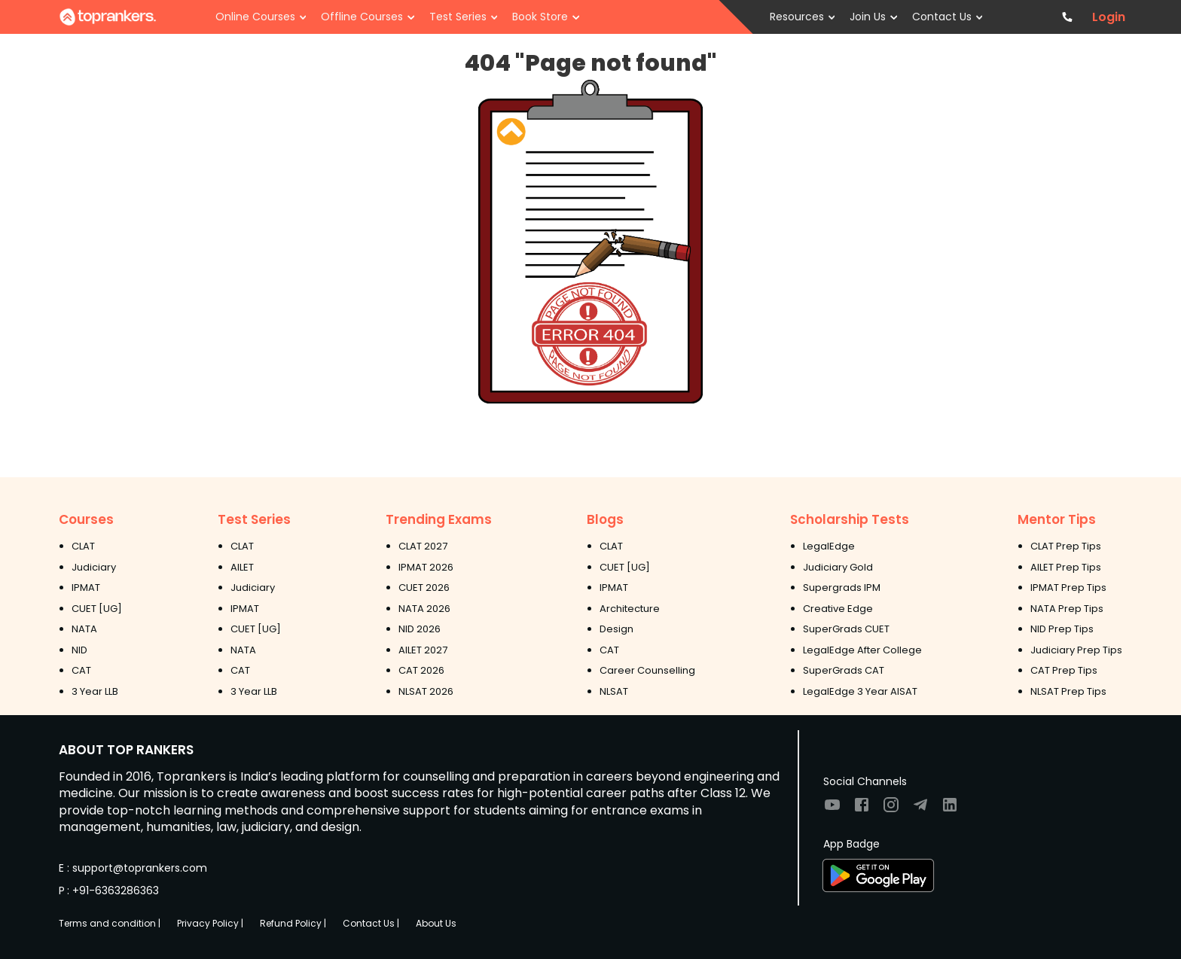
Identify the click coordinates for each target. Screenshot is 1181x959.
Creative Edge (838, 608)
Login (1108, 17)
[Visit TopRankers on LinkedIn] (950, 809)
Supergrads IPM (841, 587)
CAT (81, 670)
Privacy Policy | (210, 923)
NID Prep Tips (1062, 629)
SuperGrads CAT (843, 670)
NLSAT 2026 (425, 691)
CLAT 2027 (422, 546)
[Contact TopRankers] (1067, 17)
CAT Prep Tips (1063, 670)
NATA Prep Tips (1066, 608)
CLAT (83, 546)
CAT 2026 (421, 670)
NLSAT (614, 691)
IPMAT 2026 (425, 567)
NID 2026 (419, 629)
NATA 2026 (424, 608)
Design (616, 629)
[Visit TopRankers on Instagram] (891, 809)
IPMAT (86, 587)
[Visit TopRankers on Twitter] (920, 809)
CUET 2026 (424, 587)
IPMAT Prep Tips (1068, 587)
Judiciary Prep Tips (1076, 650)
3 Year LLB (95, 691)
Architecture (630, 608)
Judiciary (94, 567)
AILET (242, 567)
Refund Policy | (293, 923)
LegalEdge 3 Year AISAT (860, 691)
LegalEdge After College (862, 650)
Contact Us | (371, 923)
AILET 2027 (422, 650)
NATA (84, 629)
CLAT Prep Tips (1065, 546)
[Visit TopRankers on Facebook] (862, 809)
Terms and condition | (109, 923)
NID (79, 650)
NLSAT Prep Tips (1068, 691)
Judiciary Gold (838, 567)
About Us (436, 923)
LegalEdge (829, 546)
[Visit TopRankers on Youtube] (832, 809)
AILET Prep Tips (1065, 567)
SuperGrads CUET (846, 629)
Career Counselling (647, 670)
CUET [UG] (97, 608)
